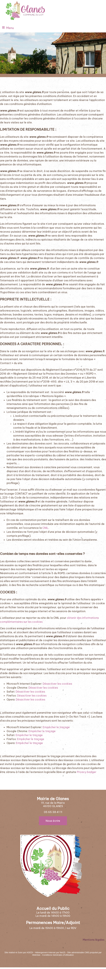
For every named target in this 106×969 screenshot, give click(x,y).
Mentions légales (93, 939)
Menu (10, 28)
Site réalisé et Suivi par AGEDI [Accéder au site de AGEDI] (18, 952)
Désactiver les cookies (57, 683)
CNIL (45, 527)
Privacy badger (86, 772)
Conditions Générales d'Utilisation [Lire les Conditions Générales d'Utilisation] (58, 955)
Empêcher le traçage (56, 727)
